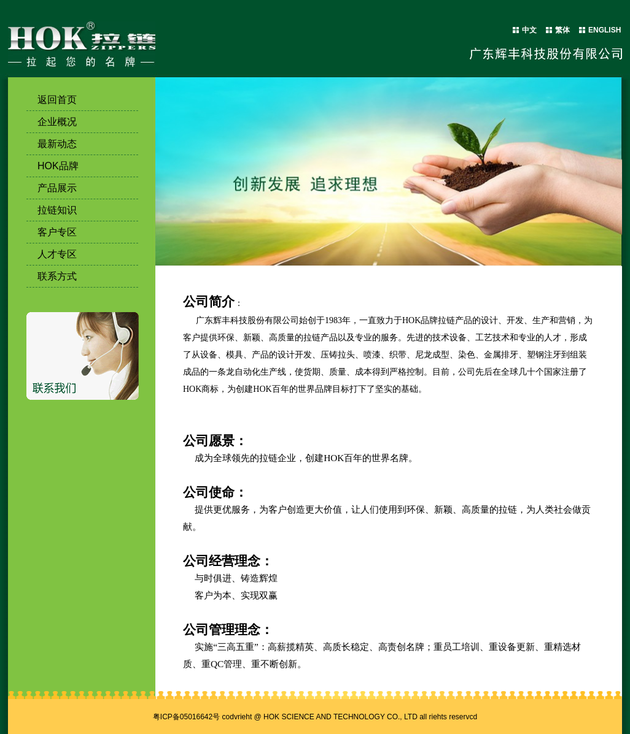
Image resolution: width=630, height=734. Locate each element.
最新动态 (57, 144)
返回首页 (57, 99)
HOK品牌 (58, 166)
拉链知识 (57, 210)
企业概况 (57, 122)
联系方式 (57, 276)
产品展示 (57, 188)
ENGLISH (604, 30)
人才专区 (57, 254)
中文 (529, 30)
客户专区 (57, 232)
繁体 (562, 30)
